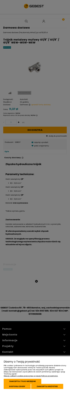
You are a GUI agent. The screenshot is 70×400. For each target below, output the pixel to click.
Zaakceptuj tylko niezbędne (22, 381)
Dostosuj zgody (17, 386)
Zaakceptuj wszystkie (47, 386)
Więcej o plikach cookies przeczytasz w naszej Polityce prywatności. (31, 376)
